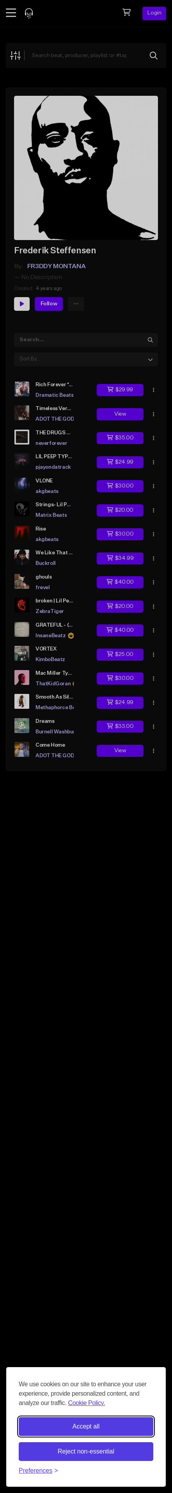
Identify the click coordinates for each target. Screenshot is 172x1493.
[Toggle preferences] (38, 1470)
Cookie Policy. (86, 1403)
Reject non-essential (86, 1451)
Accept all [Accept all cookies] (86, 1426)
